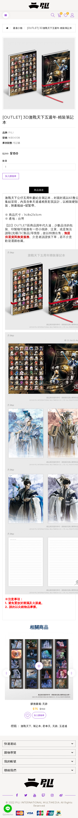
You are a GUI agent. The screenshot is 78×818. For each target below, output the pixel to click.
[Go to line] (8, 808)
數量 (4, 160)
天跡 (55, 726)
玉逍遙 (63, 726)
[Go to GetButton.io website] (8, 815)
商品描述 (39, 190)
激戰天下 (26, 726)
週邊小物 (17, 28)
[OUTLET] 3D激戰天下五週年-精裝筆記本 (49, 28)
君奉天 (47, 726)
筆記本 (37, 726)
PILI (11, 132)
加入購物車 (10, 176)
